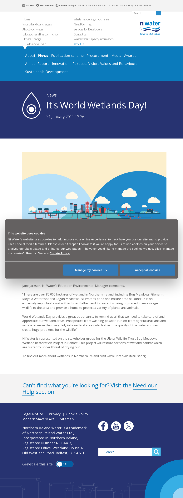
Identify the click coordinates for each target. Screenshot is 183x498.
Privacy (55, 414)
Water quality (126, 5)
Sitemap (67, 419)
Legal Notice (32, 414)
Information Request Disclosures (102, 5)
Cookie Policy (77, 414)
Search (156, 452)
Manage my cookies (91, 270)
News (51, 95)
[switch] (64, 464)
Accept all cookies (147, 270)
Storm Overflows (143, 5)
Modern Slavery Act (38, 419)
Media (80, 5)
